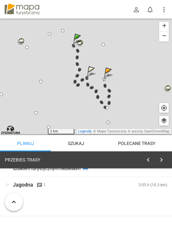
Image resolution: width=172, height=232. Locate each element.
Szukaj (76, 143)
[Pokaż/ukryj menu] (164, 10)
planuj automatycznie (147, 205)
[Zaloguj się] (136, 10)
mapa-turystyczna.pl (22, 9)
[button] (78, 45)
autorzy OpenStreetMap (150, 131)
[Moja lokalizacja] (164, 108)
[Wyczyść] (162, 158)
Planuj (25, 143)
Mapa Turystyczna (111, 131)
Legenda (85, 131)
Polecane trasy (136, 143)
